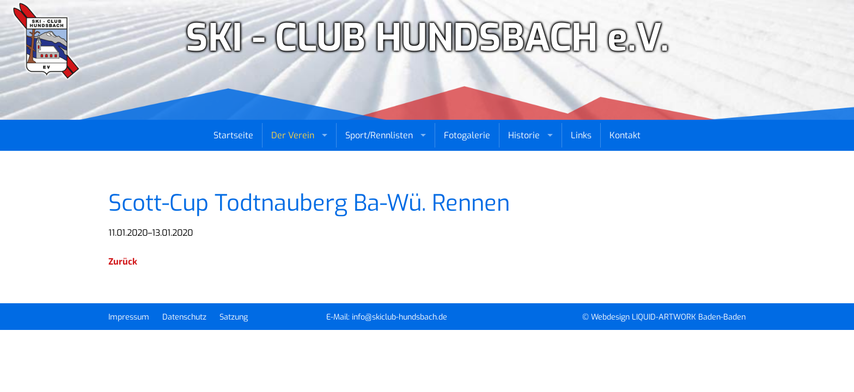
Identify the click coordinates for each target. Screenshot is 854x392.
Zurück (122, 261)
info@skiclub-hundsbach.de (399, 317)
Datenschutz (184, 317)
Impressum (128, 317)
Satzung (233, 317)
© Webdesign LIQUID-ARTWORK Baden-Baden (664, 317)
